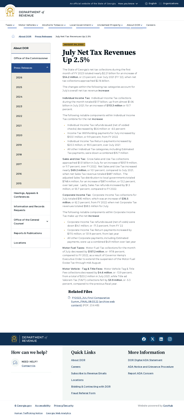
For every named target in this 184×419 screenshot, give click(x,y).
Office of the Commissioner (31, 58)
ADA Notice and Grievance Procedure (151, 366)
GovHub (168, 405)
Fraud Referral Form (83, 393)
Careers (75, 366)
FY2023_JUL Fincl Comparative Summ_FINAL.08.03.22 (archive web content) (93, 302)
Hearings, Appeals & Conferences (26, 195)
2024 (19, 96)
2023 (19, 106)
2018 (19, 154)
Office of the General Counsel (26, 221)
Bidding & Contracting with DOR (91, 386)
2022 (19, 116)
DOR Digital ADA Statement (145, 360)
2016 (19, 173)
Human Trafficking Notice (29, 413)
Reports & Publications (28, 233)
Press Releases (43, 36)
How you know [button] (126, 3)
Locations (20, 242)
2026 (19, 77)
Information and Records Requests (29, 208)
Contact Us (28, 366)
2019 (19, 145)
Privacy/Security (63, 405)
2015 (18, 183)
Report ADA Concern (141, 373)
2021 (19, 125)
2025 (19, 87)
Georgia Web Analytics (58, 413)
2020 (19, 135)
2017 (19, 164)
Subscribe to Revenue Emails (89, 373)
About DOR (25, 36)
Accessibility (42, 405)
